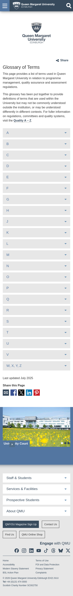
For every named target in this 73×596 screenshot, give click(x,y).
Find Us (9, 534)
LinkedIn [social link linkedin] (29, 392)
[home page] (33, 5)
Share (64, 60)
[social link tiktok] (46, 550)
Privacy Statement (44, 568)
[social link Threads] (53, 550)
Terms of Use (42, 560)
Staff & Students (19, 478)
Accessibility (9, 564)
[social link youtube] (38, 550)
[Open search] (68, 6)
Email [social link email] (6, 392)
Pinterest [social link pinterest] (37, 392)
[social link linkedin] (31, 550)
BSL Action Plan (11, 572)
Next (12, 444)
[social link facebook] (16, 550)
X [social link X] (21, 392)
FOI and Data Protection (47, 564)
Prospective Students (22, 500)
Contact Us (50, 524)
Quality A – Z (22, 120)
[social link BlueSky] (61, 550)
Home (6, 560)
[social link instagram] (24, 550)
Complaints (41, 572)
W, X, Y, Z (14, 366)
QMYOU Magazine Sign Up (20, 524)
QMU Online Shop (32, 534)
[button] (5, 5)
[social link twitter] (68, 550)
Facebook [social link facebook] (13, 392)
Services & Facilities (22, 489)
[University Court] (36, 427)
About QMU (15, 511)
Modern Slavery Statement (16, 568)
